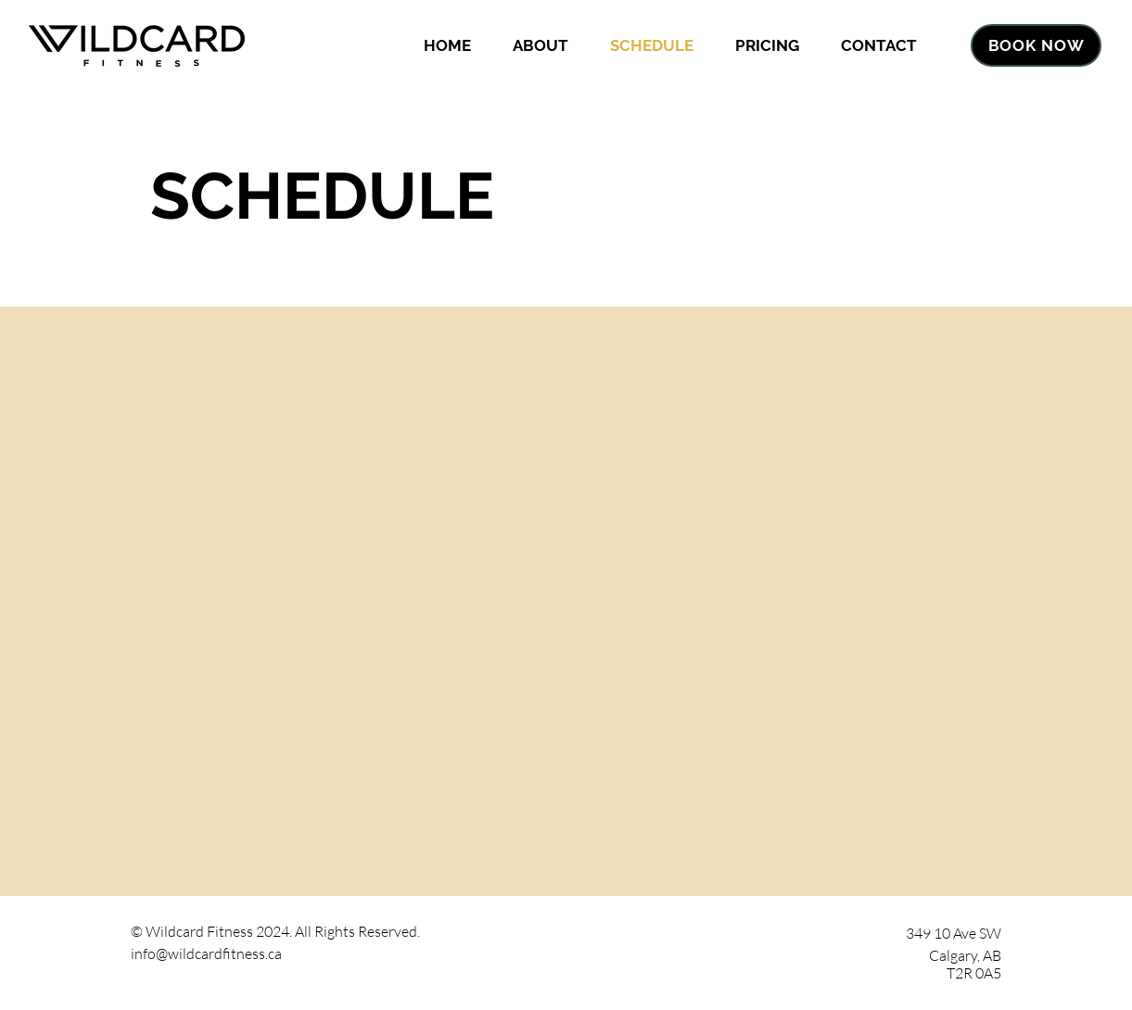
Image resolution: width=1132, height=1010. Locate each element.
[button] (540, 45)
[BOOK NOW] (1036, 45)
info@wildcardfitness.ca (206, 953)
